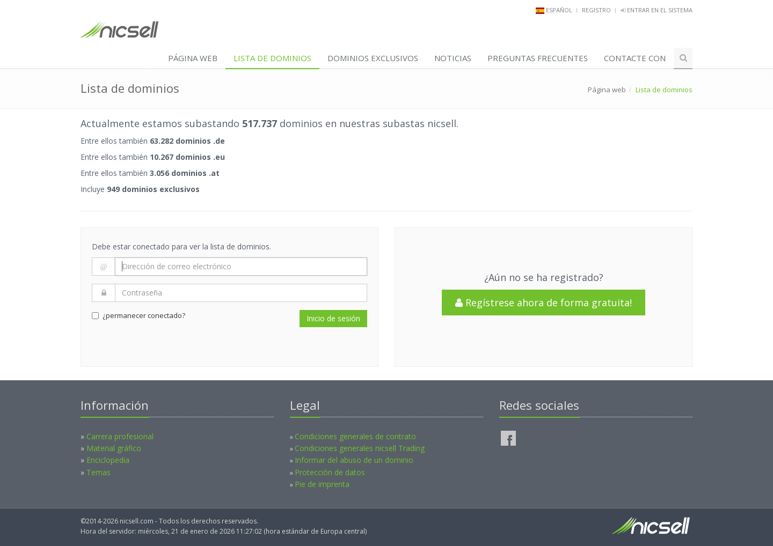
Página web (192, 58)
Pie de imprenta (322, 484)
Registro (596, 10)
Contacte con (635, 58)
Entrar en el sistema (656, 10)
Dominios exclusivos (372, 58)
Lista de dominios (272, 58)
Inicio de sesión (333, 318)
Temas (98, 472)
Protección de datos (330, 472)
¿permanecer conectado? (138, 315)
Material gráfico (113, 448)
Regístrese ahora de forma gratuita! (543, 302)
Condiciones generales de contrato (355, 436)
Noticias (452, 58)
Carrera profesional (120, 436)
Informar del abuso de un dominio (354, 460)
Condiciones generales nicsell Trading (360, 448)
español (559, 10)
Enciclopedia (107, 460)
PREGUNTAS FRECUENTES (537, 58)
